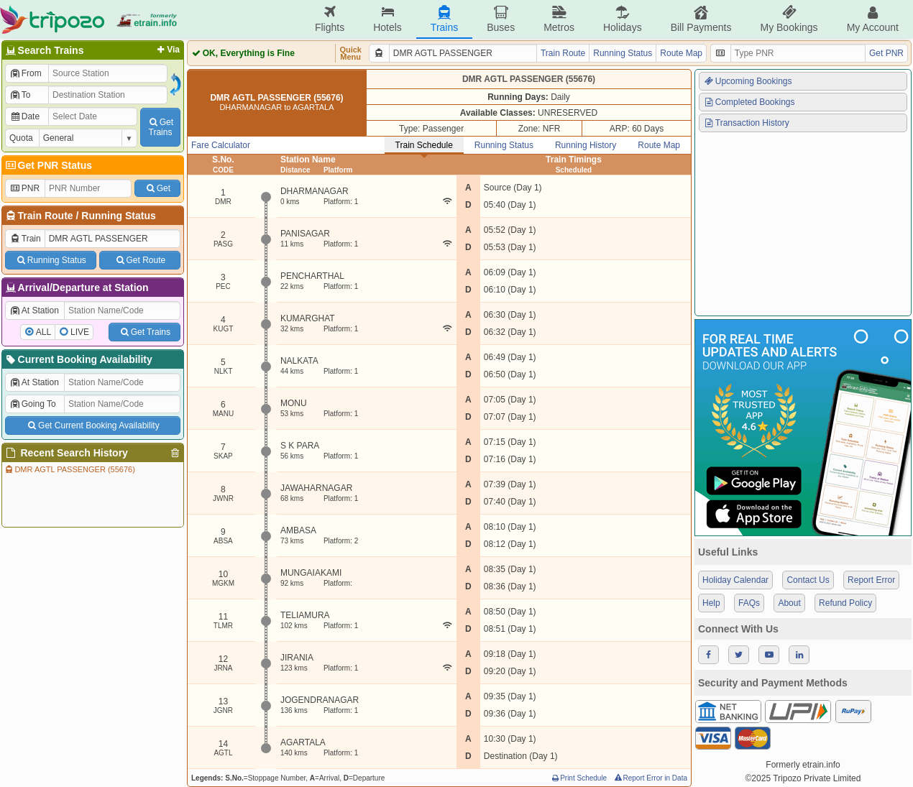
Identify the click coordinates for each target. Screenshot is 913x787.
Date (24, 116)
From (25, 73)
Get (157, 188)
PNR (24, 188)
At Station (34, 310)
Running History (585, 145)
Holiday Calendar (735, 580)
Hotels (387, 19)
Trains (444, 19)
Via (167, 50)
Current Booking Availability (78, 359)
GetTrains (160, 127)
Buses (501, 19)
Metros (558, 19)
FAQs (749, 603)
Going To (32, 404)
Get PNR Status (48, 165)
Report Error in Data (650, 778)
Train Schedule (424, 145)
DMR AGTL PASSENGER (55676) (69, 469)
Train (25, 239)
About (789, 603)
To (19, 95)
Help (711, 603)
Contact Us (807, 580)
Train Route (45, 215)
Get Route (139, 260)
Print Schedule (578, 778)
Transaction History (746, 123)
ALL (43, 332)
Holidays (622, 19)
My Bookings (788, 19)
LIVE (79, 332)
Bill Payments (701, 19)
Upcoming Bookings (747, 81)
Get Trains (144, 332)
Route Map (681, 53)
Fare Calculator (220, 145)
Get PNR (886, 53)
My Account (873, 19)
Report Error (871, 580)
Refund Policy (845, 603)
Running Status (118, 215)
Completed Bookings (749, 102)
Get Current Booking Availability (92, 425)
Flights (329, 19)
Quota (21, 138)
